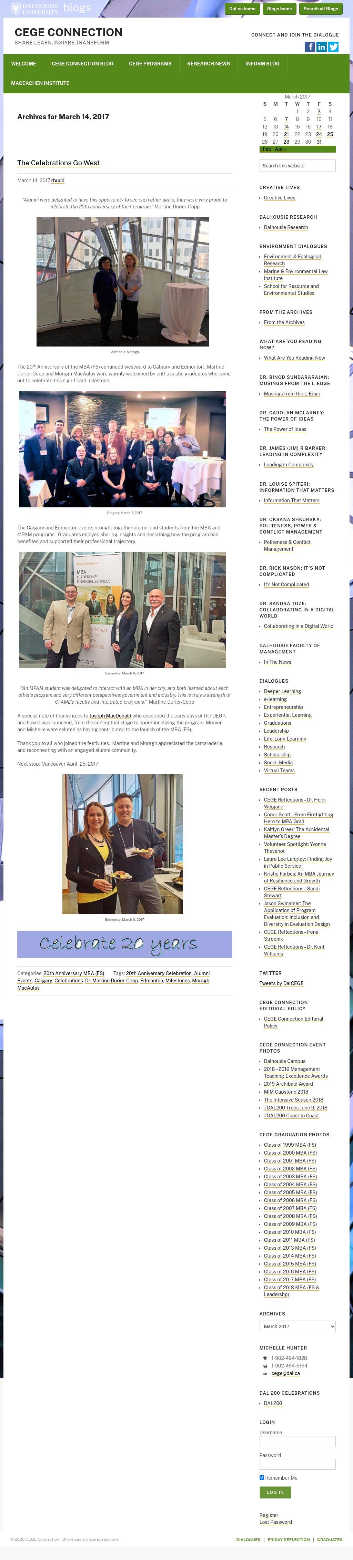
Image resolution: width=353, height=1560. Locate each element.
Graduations (277, 723)
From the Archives (284, 322)
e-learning (275, 699)
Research (274, 747)
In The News (277, 662)
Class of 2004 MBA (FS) (290, 1184)
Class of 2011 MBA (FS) (289, 1240)
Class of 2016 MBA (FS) (290, 1271)
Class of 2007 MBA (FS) (290, 1208)
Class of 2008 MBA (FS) (290, 1216)
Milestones (177, 980)
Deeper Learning (282, 691)
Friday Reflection (289, 1540)
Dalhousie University (34, 8)
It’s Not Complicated (286, 584)
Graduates (330, 1540)
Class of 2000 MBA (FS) (290, 1153)
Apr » (280, 149)
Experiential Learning (288, 715)
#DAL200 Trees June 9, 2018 (295, 1107)
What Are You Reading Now (294, 358)
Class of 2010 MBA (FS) (290, 1232)
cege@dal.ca (286, 1373)
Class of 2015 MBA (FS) (290, 1264)
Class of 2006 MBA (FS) (290, 1200)
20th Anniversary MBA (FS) (73, 973)
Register (269, 1515)
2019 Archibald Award (288, 1084)
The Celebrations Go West (58, 163)
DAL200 (273, 1403)
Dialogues (248, 1540)
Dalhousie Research (286, 227)
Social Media (278, 762)
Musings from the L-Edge (292, 393)
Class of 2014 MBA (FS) (290, 1256)
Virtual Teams (279, 770)
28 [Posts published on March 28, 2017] (286, 142)
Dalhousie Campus (284, 1061)
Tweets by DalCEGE (282, 983)
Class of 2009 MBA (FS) (290, 1224)
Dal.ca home (242, 8)
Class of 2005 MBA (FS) (290, 1192)
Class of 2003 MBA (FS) (290, 1176)
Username (271, 1432)
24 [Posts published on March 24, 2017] (319, 134)
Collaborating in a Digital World (299, 626)
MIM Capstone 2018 (286, 1092)
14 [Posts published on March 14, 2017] (286, 127)
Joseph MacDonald (110, 716)
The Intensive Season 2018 (293, 1100)
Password (270, 1455)
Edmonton (151, 980)
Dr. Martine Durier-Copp (111, 980)
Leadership (276, 731)
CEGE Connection (68, 32)
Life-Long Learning (285, 739)
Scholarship (277, 754)
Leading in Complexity (289, 464)
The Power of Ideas (285, 429)
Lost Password (276, 1522)
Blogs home (279, 8)
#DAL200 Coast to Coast (291, 1115)
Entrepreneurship (283, 707)
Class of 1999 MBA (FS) (290, 1145)
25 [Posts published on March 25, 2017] (330, 134)
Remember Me (279, 1478)
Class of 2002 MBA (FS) (290, 1168)
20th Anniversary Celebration (159, 973)
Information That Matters (292, 500)
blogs (77, 7)
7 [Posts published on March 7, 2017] (286, 119)
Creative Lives (279, 197)
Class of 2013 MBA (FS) (290, 1248)
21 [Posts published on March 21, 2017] (286, 134)
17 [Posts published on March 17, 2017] (319, 127)
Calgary (43, 980)
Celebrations (68, 980)
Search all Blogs (321, 8)
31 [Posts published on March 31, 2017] (319, 142)
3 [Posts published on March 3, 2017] (319, 111)
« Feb (265, 149)
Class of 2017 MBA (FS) (290, 1279)
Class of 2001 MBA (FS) (290, 1161)
